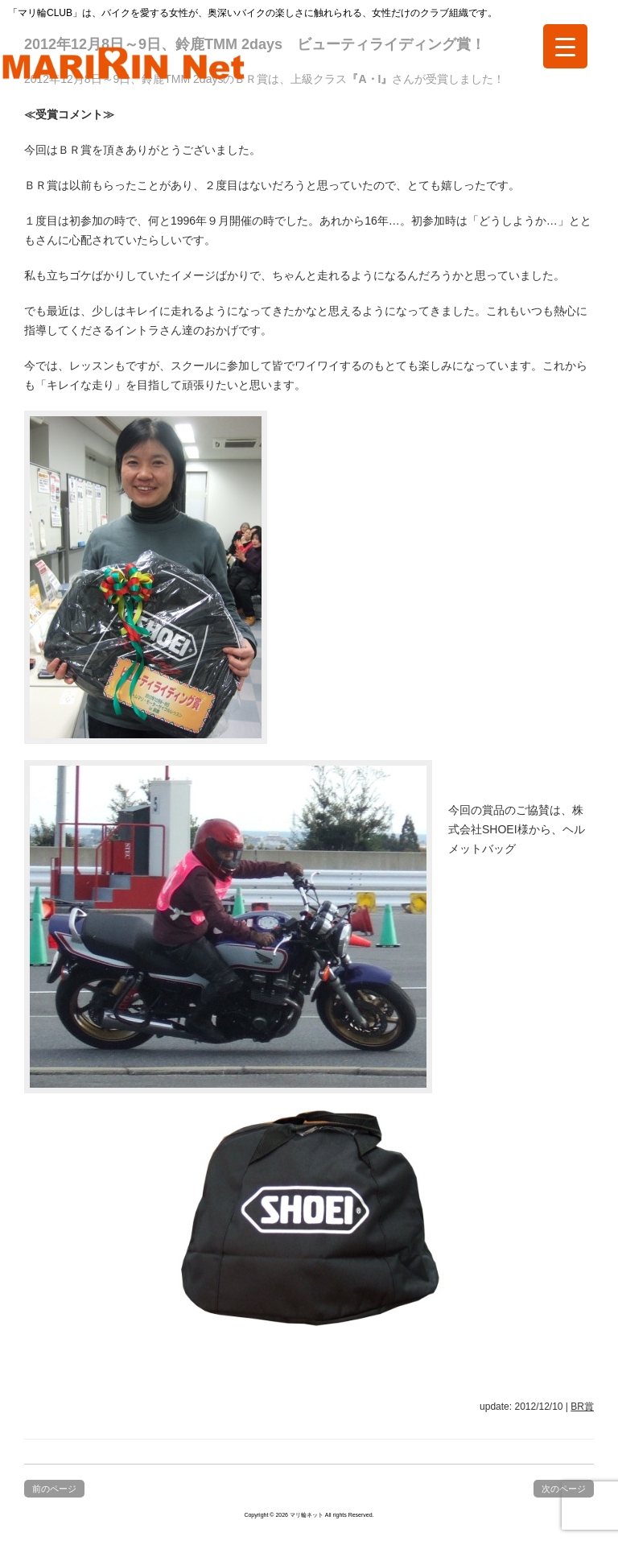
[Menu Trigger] (565, 46)
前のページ (54, 1488)
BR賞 (582, 1406)
